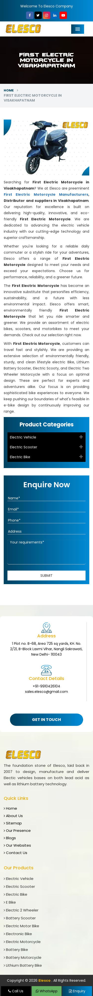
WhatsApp (47, 991)
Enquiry (77, 991)
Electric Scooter (23, 447)
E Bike (10, 902)
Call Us (15, 991)
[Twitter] (38, 15)
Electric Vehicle (23, 437)
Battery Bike (16, 949)
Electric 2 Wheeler (21, 910)
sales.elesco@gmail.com (46, 691)
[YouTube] (63, 15)
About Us (13, 815)
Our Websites (17, 845)
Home (9, 90)
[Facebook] (29, 15)
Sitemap (13, 823)
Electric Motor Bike (21, 925)
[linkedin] (55, 15)
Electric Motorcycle (22, 941)
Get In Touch (46, 719)
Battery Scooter (20, 918)
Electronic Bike (18, 933)
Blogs (10, 837)
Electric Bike (20, 456)
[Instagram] (46, 15)
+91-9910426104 (46, 686)
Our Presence (17, 830)
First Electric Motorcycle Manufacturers (46, 194)
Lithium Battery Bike (23, 965)
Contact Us (15, 852)
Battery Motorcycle (22, 957)
